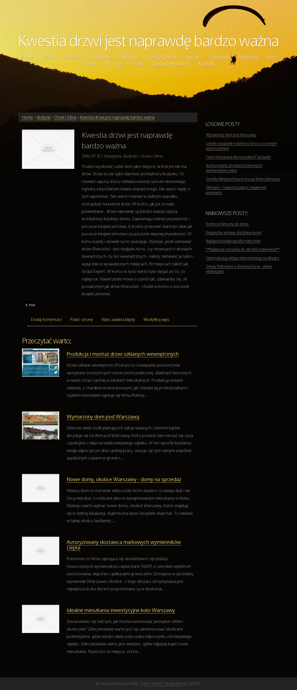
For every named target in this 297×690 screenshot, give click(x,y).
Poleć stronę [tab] (81, 319)
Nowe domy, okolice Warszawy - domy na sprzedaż (124, 479)
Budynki (44, 117)
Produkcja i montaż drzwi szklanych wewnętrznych (123, 354)
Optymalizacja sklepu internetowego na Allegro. (243, 258)
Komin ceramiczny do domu (227, 224)
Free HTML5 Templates (161, 683)
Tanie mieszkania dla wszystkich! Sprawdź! (238, 157)
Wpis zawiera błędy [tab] (118, 319)
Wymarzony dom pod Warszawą (103, 416)
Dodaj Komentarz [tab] (46, 319)
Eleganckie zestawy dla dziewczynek (233, 232)
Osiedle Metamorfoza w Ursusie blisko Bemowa (243, 179)
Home (27, 117)
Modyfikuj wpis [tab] (156, 319)
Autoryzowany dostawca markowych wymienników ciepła (124, 545)
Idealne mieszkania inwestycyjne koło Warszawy (121, 610)
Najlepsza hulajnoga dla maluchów (233, 241)
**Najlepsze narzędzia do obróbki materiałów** (242, 249)
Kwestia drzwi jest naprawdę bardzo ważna (148, 40)
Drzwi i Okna (65, 117)
